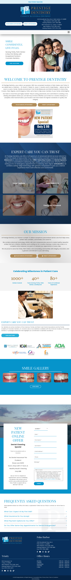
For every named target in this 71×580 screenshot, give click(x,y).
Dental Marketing (35, 579)
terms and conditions (51, 479)
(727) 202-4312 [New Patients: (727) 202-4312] (51, 21)
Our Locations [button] (14, 63)
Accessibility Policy (38, 577)
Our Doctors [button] (10, 335)
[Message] (48, 464)
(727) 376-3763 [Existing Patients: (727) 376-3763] (51, 28)
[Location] (41, 428)
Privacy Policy (46, 577)
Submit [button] (39, 483)
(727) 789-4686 (43, 549)
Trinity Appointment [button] (30, 23)
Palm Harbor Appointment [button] (14, 23)
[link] (35, 11)
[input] (10, 377)
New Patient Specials (35, 2)
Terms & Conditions (53, 577)
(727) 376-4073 (8, 568)
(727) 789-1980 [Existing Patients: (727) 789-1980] (52, 22)
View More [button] (35, 386)
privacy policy (40, 479)
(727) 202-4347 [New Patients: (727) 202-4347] (51, 26)
